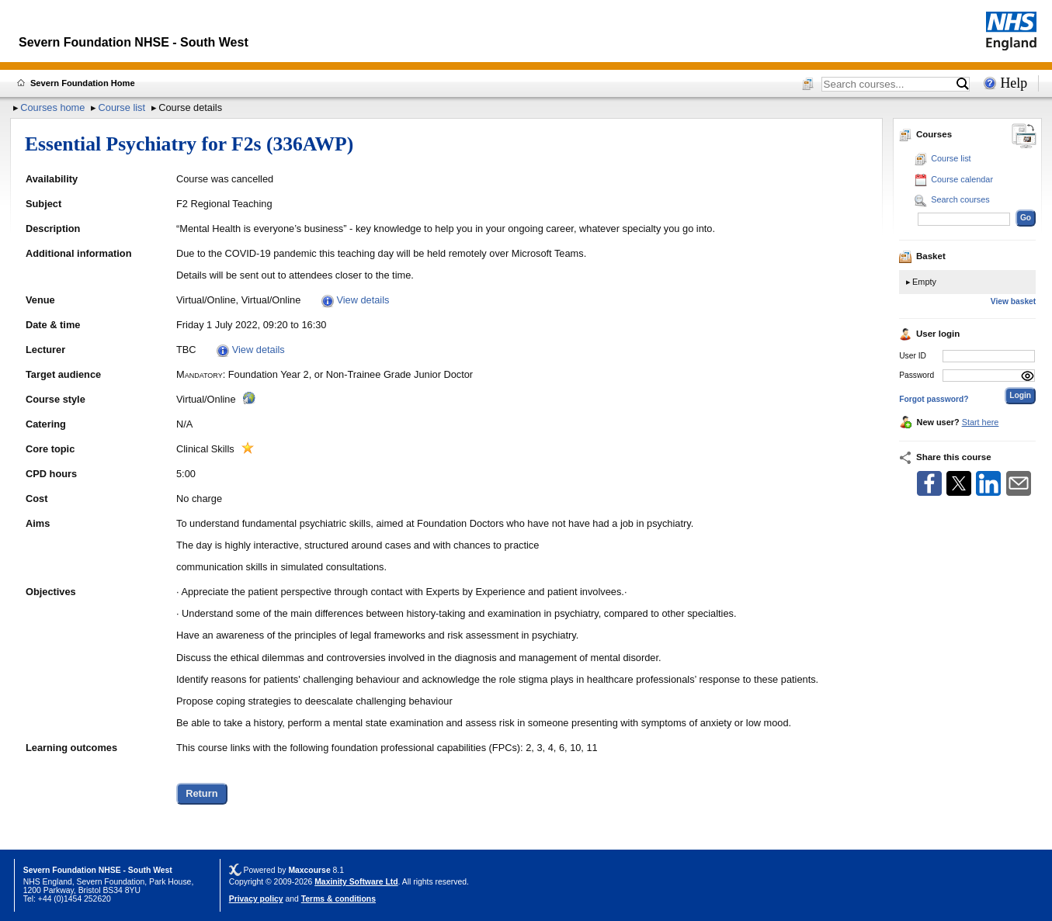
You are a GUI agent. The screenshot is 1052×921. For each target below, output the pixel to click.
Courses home (52, 107)
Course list (122, 107)
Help (1013, 83)
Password (916, 375)
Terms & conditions (338, 899)
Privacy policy (256, 899)
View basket (1013, 301)
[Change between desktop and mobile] (1024, 137)
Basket (922, 256)
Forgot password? (933, 399)
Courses (925, 134)
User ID (912, 355)
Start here (980, 422)
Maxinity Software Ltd (356, 882)
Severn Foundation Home (82, 83)
